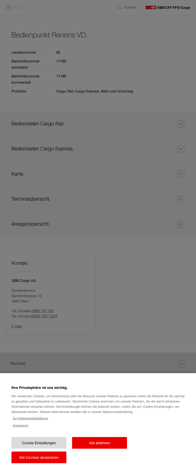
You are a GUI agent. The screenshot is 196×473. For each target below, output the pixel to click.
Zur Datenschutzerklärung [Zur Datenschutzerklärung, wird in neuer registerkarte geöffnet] (30, 422)
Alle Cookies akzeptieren (38, 461)
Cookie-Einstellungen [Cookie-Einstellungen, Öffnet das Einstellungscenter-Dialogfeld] (39, 447)
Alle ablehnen (99, 447)
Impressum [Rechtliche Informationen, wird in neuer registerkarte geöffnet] (20, 429)
